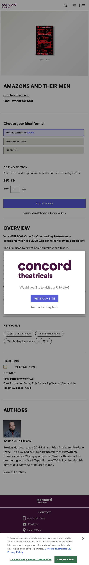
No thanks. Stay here (44, 307)
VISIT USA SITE (44, 298)
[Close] (83, 541)
